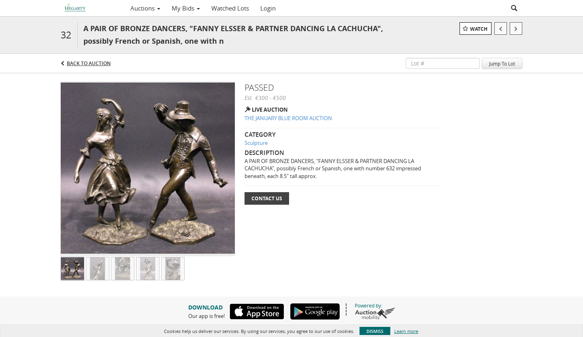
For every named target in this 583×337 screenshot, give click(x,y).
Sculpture (256, 142)
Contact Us (266, 198)
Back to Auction (89, 63)
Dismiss (374, 331)
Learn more (406, 331)
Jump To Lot (502, 63)
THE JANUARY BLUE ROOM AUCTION (288, 118)
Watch (478, 28)
